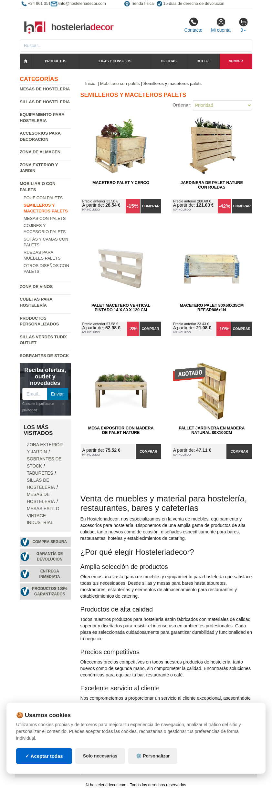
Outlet (203, 61)
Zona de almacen (40, 151)
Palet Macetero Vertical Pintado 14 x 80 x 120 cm (120, 307)
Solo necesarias (100, 755)
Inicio (90, 83)
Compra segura (49, 542)
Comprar (151, 206)
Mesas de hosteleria (45, 89)
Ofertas (169, 61)
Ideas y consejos (115, 61)
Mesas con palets (45, 218)
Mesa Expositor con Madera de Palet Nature (121, 430)
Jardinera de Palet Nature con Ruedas (212, 185)
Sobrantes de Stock (44, 355)
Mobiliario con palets (120, 83)
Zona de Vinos (36, 286)
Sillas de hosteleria (45, 101)
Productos (55, 61)
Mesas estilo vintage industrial (43, 515)
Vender (236, 61)
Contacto (193, 25)
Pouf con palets (43, 197)
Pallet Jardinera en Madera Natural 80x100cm (212, 430)
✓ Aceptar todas (44, 756)
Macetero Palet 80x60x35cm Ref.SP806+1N (212, 307)
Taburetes (40, 473)
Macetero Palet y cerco (120, 182)
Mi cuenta (221, 25)
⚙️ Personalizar (153, 755)
